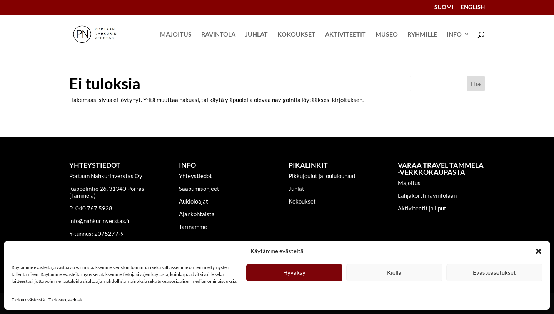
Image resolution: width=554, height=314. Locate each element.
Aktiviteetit (345, 35)
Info (454, 35)
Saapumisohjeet (199, 188)
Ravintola (218, 35)
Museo (386, 35)
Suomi (444, 7)
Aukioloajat (193, 201)
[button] (538, 251)
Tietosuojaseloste (65, 299)
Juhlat (256, 35)
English (473, 7)
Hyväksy (294, 272)
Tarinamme (193, 226)
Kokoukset (296, 35)
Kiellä (394, 272)
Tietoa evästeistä (28, 299)
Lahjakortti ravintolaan (427, 195)
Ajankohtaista (197, 213)
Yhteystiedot (195, 175)
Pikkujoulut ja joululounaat (322, 175)
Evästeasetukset (494, 272)
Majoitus (176, 35)
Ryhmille (422, 35)
